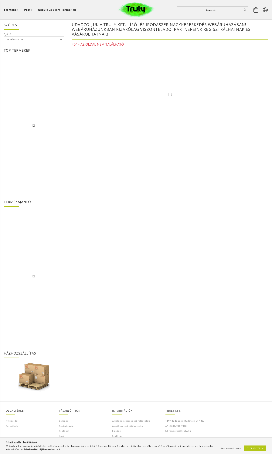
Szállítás (117, 436)
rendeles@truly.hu (180, 430)
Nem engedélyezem (230, 448)
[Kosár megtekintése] (12, 10)
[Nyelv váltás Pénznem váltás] (265, 10)
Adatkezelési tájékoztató (127, 426)
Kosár (62, 436)
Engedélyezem (255, 448)
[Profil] (28, 10)
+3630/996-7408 (178, 426)
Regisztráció (66, 426)
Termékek (12, 426)
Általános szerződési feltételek (131, 420)
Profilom (64, 430)
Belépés (63, 420)
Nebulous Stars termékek (57, 10)
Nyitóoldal (12, 420)
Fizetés (116, 430)
